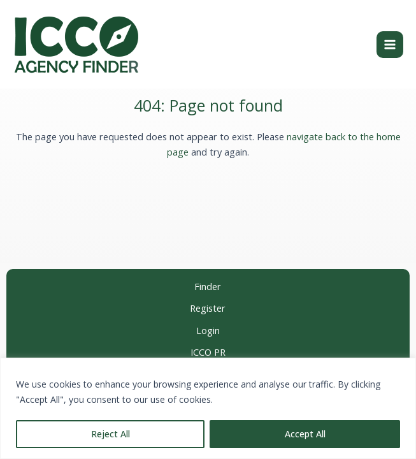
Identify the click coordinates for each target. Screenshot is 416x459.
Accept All (305, 434)
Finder (207, 286)
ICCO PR (208, 352)
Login (208, 330)
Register (208, 308)
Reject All (110, 434)
